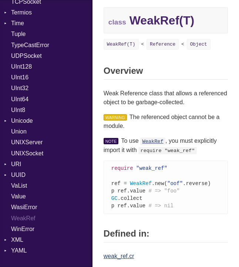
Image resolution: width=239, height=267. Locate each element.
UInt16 (19, 77)
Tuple (18, 34)
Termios (21, 12)
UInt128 (21, 66)
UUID (18, 175)
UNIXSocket (27, 153)
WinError (22, 229)
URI (16, 164)
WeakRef (23, 218)
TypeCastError (30, 45)
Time (17, 23)
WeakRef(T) (121, 44)
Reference (162, 44)
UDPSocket (26, 56)
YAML (19, 250)
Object (198, 44)
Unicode (22, 121)
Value (18, 196)
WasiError (24, 207)
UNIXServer (27, 142)
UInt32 (19, 88)
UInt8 (18, 110)
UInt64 (19, 99)
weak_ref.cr (119, 258)
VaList (19, 185)
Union (19, 131)
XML (17, 240)
